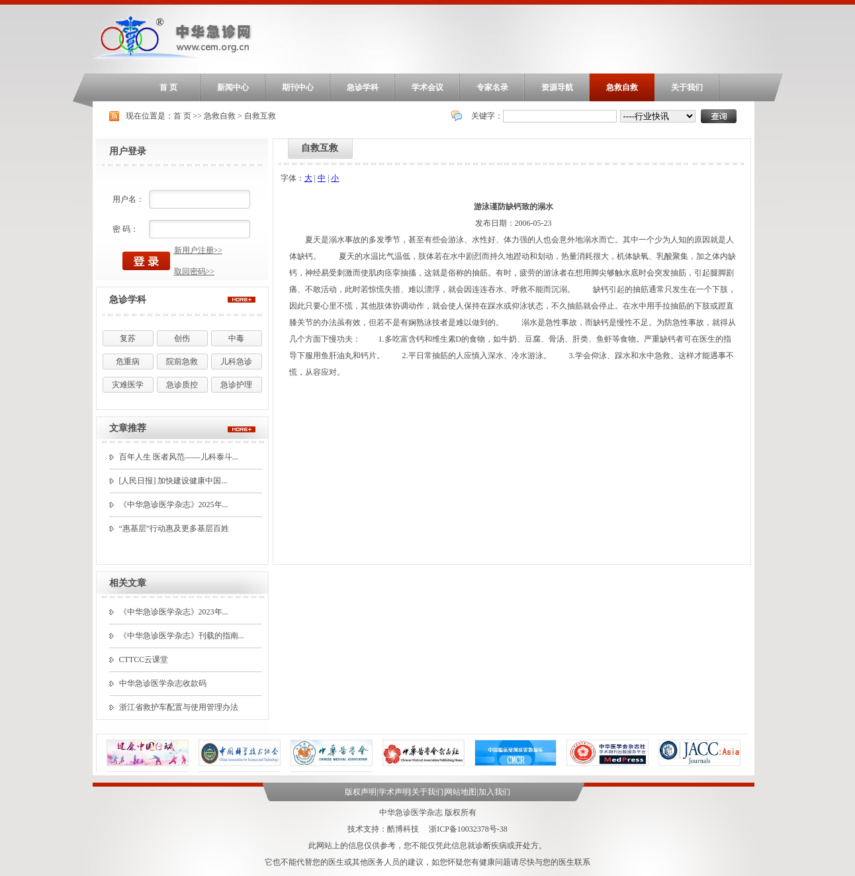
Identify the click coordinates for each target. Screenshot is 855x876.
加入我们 (494, 792)
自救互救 (260, 116)
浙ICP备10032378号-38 (468, 829)
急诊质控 (182, 384)
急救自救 (622, 87)
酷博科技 (403, 829)
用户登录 (127, 151)
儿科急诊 (236, 361)
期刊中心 (298, 87)
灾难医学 (128, 384)
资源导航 (557, 87)
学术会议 (427, 87)
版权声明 (361, 792)
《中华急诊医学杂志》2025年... (173, 504)
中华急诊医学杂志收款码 (162, 683)
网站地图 (460, 792)
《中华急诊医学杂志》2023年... (173, 611)
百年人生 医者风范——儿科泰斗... (178, 457)
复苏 (128, 338)
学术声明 (394, 792)
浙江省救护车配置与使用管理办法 (178, 707)
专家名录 (492, 87)
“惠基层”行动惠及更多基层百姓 (174, 528)
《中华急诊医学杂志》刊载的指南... (181, 635)
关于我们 (687, 87)
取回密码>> (194, 271)
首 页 (168, 87)
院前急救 (182, 361)
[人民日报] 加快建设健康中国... (173, 480)
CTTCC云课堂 (144, 659)
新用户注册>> (198, 250)
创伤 (182, 338)
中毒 (236, 338)
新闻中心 (233, 87)
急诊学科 (363, 87)
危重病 (128, 361)
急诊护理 (236, 384)
